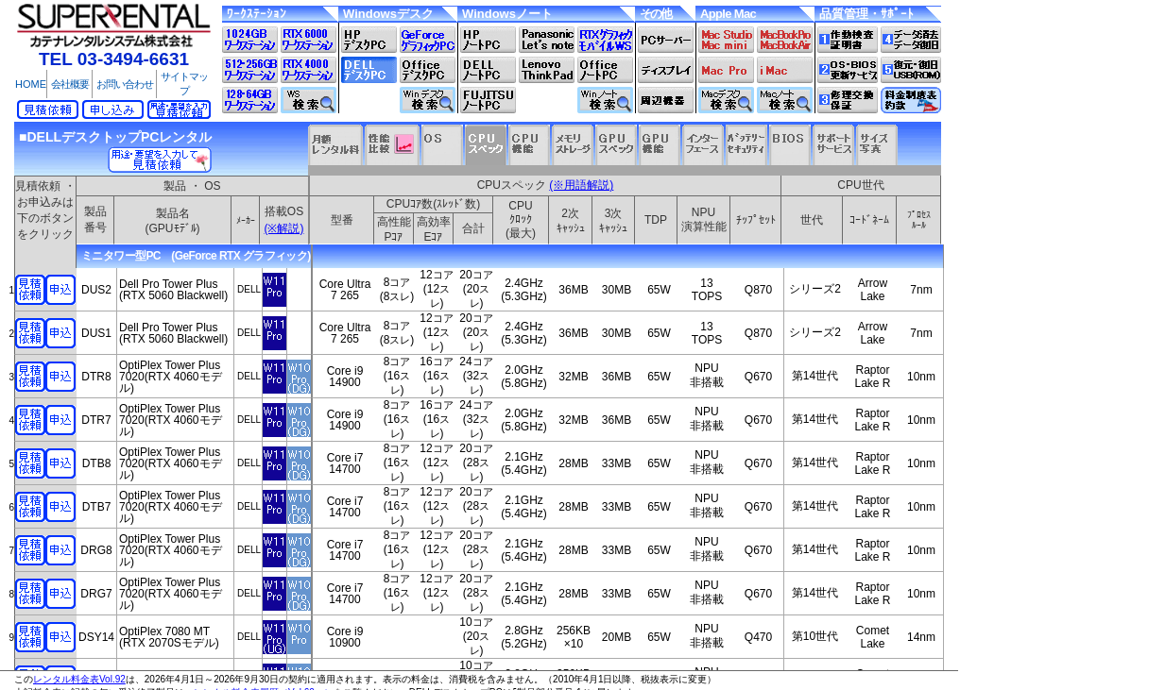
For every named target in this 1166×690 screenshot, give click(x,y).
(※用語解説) (581, 185)
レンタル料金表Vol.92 (79, 679)
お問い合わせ (124, 84)
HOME (30, 84)
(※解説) (284, 228)
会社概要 (70, 84)
